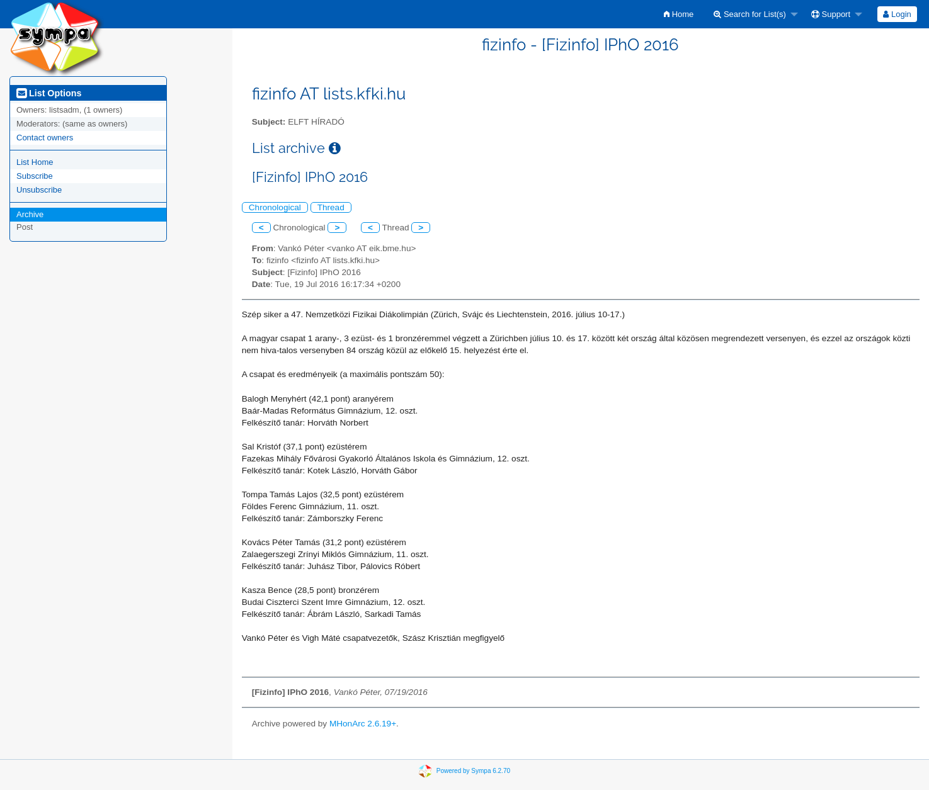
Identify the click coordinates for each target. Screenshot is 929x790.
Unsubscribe (39, 190)
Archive (29, 214)
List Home (35, 162)
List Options (48, 93)
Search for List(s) (750, 14)
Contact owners (44, 137)
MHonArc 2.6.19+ (362, 723)
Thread (331, 207)
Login (897, 14)
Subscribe (34, 176)
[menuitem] (679, 14)
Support (830, 14)
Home (678, 14)
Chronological (275, 207)
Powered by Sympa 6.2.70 (473, 770)
